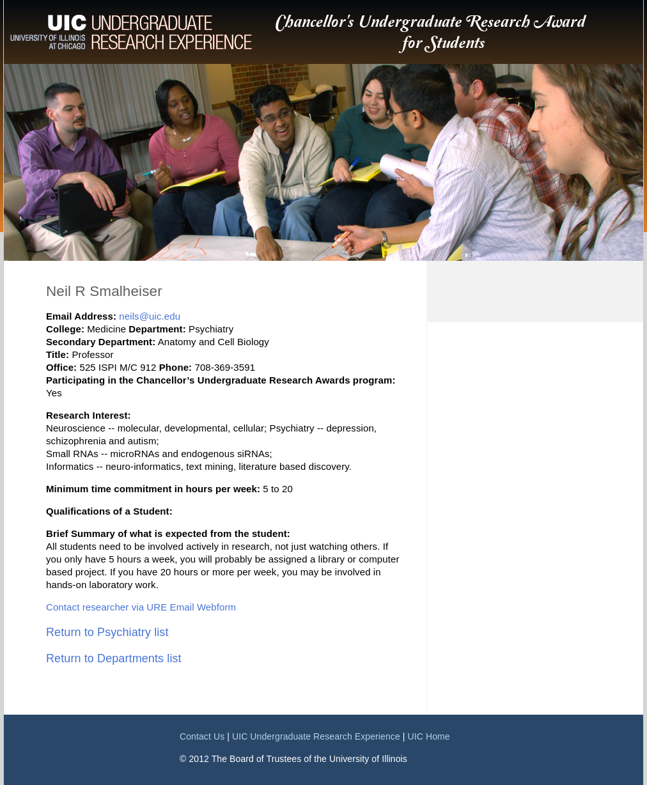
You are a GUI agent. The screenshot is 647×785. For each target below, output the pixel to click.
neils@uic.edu (149, 316)
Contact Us (202, 736)
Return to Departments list (114, 658)
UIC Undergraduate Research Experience (316, 736)
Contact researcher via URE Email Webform (141, 607)
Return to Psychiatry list (107, 632)
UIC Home (429, 736)
